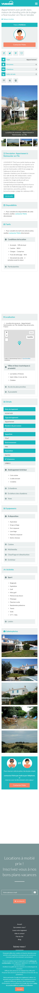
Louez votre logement (19, 930)
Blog (19, 939)
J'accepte (19, 989)
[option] (13, 142)
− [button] (6, 335)
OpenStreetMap (26, 358)
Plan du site (19, 936)
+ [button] (6, 332)
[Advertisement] (19, 292)
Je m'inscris (19, 901)
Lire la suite (9, 196)
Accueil (19, 924)
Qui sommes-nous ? (19, 927)
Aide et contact (19, 933)
